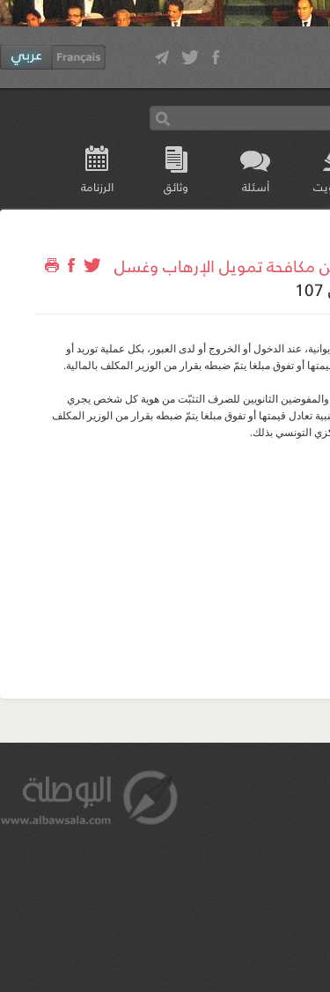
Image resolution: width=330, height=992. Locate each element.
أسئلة (255, 186)
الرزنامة (97, 186)
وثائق (176, 186)
